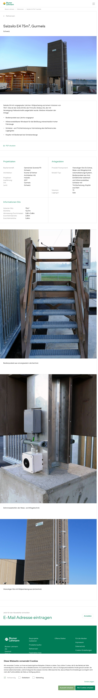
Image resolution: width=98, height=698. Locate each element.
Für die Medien (81, 638)
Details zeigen (89, 682)
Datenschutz (80, 646)
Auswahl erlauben (66, 688)
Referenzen (20, 9)
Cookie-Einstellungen (83, 650)
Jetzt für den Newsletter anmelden (16, 613)
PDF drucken (9, 146)
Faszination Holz (35, 653)
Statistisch (26, 678)
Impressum (79, 642)
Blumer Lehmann (9, 9)
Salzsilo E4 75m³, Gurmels (34, 9)
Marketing (40, 678)
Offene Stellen (60, 638)
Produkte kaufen (35, 645)
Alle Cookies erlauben (85, 688)
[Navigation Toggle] (94, 4)
